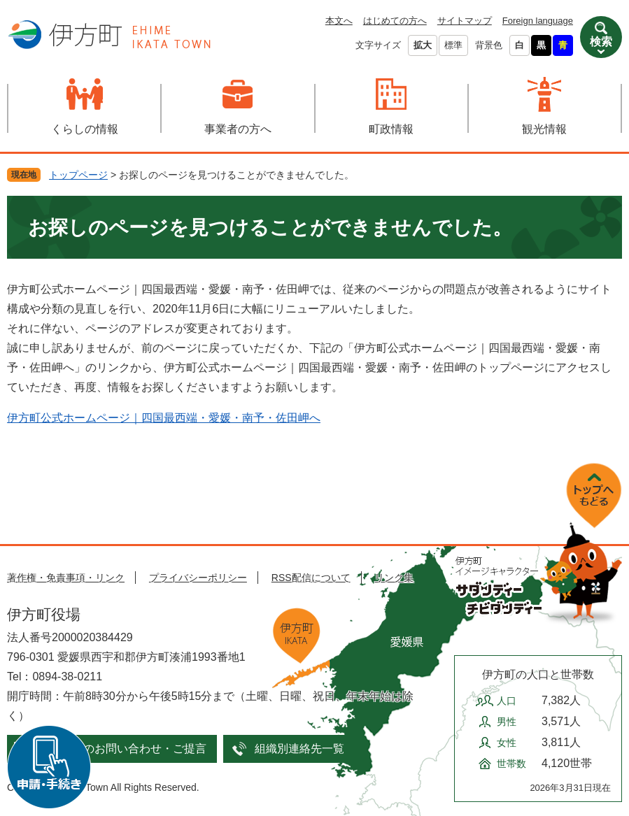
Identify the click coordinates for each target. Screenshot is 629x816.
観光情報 (544, 129)
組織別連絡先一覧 (299, 748)
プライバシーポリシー (198, 577)
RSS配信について (311, 577)
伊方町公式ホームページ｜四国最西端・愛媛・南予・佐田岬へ (163, 418)
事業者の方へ (237, 129)
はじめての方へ (395, 20)
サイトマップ (464, 20)
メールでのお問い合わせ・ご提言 (122, 748)
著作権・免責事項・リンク (66, 577)
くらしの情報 (84, 129)
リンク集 (394, 577)
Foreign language (537, 20)
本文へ (339, 20)
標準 (453, 45)
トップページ (78, 174)
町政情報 (391, 129)
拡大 (423, 45)
